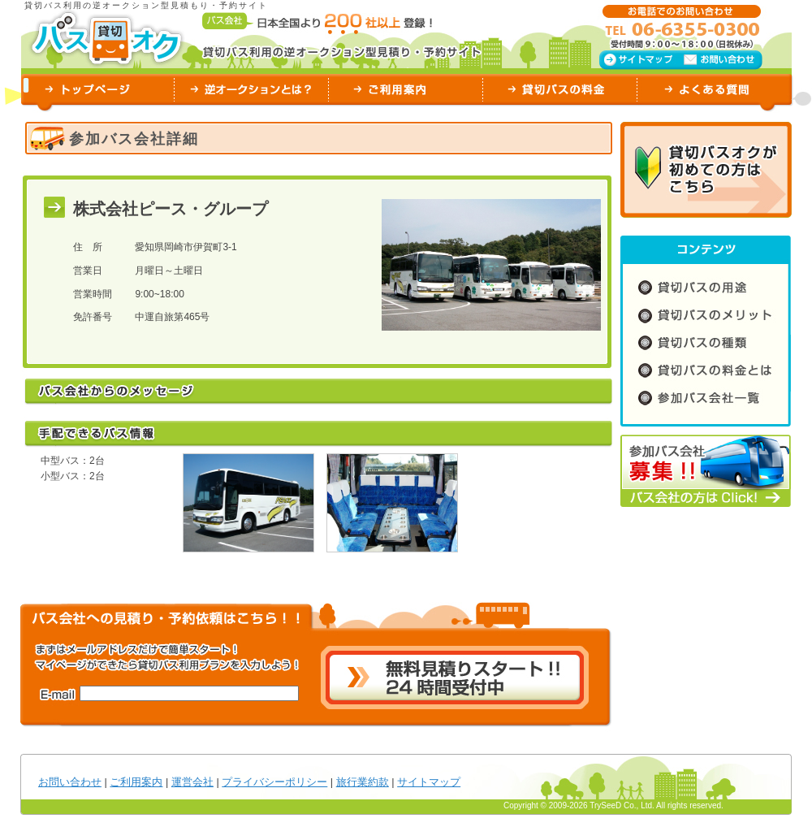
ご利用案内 (136, 782)
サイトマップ (428, 782)
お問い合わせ (70, 782)
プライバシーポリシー (274, 782)
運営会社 (192, 782)
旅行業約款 (362, 782)
